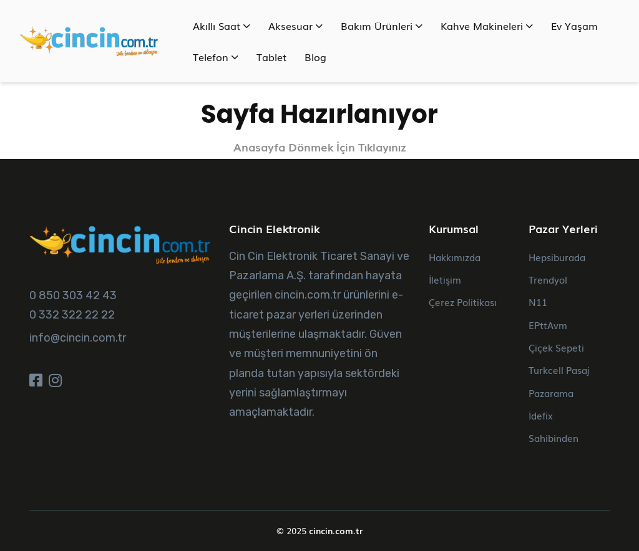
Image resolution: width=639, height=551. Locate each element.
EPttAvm (548, 325)
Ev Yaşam (574, 25)
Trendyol (548, 279)
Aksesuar (295, 25)
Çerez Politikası (463, 302)
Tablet (271, 56)
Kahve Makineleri (487, 25)
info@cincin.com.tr (77, 338)
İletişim (445, 279)
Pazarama (551, 393)
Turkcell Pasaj (559, 369)
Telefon (215, 56)
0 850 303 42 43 (73, 295)
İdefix (541, 415)
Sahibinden (553, 437)
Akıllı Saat (221, 25)
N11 (538, 302)
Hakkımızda (454, 257)
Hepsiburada (557, 257)
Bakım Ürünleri (381, 25)
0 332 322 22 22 (72, 315)
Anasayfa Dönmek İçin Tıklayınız (319, 147)
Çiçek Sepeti (556, 347)
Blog (315, 56)
